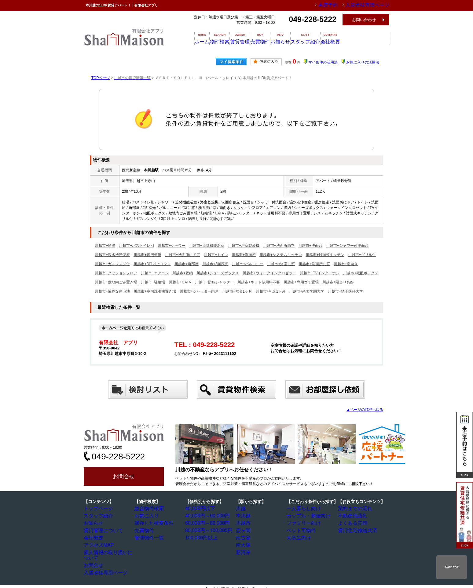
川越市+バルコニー (247, 264)
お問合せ (124, 476)
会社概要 (374, 38)
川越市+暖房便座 (147, 255)
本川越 (244, 515)
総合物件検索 (148, 508)
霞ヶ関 (244, 530)
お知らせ (308, 38)
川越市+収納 (182, 273)
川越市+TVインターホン (319, 273)
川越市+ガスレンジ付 (112, 264)
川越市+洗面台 (310, 245)
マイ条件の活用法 (323, 62)
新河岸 (244, 551)
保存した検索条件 (152, 522)
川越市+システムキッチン (280, 255)
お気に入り (146, 515)
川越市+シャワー (171, 245)
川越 (242, 508)
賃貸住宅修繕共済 (355, 530)
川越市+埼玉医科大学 (345, 291)
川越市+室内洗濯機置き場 (155, 291)
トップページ (97, 508)
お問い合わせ (364, 19)
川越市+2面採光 (215, 264)
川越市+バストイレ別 (136, 245)
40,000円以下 (199, 508)
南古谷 (244, 537)
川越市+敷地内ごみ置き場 (116, 282)
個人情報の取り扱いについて (110, 551)
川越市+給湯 (105, 245)
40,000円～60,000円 (204, 515)
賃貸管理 (251, 38)
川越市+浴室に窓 (281, 264)
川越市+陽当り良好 (338, 282)
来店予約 (341, 5)
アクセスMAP (97, 544)
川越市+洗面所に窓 (314, 264)
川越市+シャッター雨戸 (199, 291)
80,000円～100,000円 (205, 530)
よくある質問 (352, 522)
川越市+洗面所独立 (279, 245)
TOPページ (100, 78)
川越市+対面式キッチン (325, 255)
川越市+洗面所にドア (182, 255)
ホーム (195, 38)
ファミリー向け (302, 522)
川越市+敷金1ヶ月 (237, 291)
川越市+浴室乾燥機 (243, 245)
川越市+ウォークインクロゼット (269, 273)
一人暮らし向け (302, 508)
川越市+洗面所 (244, 255)
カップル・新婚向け (305, 515)
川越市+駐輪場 (153, 282)
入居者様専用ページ (102, 565)
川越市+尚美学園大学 (306, 291)
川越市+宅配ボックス (360, 273)
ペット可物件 (300, 530)
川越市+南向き (346, 264)
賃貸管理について (101, 530)
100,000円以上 (200, 537)
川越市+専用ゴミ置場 (301, 282)
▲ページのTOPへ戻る (364, 409)
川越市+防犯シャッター (214, 282)
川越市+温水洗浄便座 (112, 255)
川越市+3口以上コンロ (152, 264)
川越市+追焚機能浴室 (206, 245)
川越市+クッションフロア (116, 273)
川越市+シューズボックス (217, 273)
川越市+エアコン (155, 273)
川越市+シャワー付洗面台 (347, 245)
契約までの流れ (353, 508)
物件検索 (222, 38)
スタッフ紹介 (341, 38)
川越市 (244, 522)
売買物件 (279, 38)
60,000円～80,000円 (204, 522)
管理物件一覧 (148, 537)
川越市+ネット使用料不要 (258, 282)
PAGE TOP (452, 567)
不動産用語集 (352, 515)
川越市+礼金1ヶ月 (271, 291)
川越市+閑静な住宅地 (112, 291)
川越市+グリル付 (362, 255)
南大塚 (244, 544)
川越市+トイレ (216, 255)
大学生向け (298, 537)
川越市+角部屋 (186, 264)
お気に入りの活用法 (362, 62)
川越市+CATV (180, 282)
